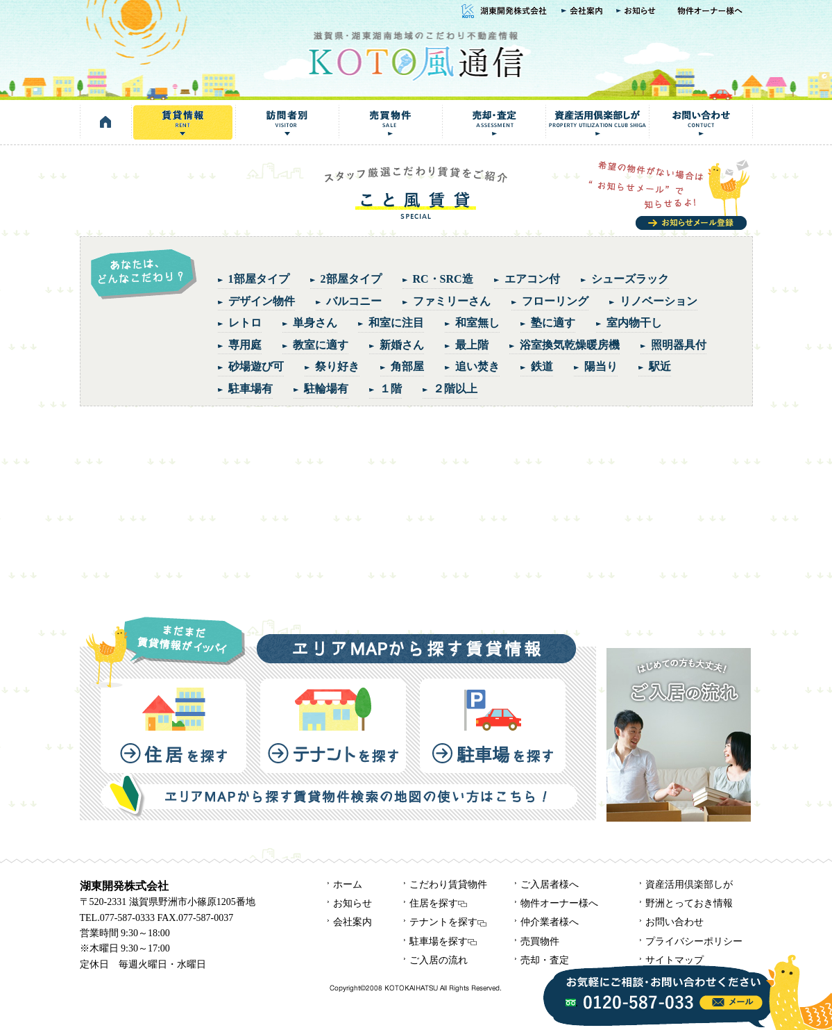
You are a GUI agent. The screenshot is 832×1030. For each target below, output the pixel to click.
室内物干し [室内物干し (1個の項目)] (634, 323)
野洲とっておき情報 (689, 903)
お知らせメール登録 (670, 194)
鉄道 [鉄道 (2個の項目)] (542, 366)
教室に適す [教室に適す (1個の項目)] (320, 345)
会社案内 (582, 11)
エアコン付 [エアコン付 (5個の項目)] (532, 279)
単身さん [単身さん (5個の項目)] (315, 323)
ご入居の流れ (438, 960)
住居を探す (173, 726)
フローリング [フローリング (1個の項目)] (555, 301)
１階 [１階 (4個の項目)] (391, 388)
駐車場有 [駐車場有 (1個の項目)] (250, 388)
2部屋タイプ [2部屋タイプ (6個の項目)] (351, 279)
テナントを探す (333, 726)
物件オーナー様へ (711, 11)
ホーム (347, 884)
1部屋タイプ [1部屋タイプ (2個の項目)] (258, 279)
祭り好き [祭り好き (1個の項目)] (337, 366)
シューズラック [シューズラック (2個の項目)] (630, 279)
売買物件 (390, 122)
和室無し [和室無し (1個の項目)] (477, 323)
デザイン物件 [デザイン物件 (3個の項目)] (261, 301)
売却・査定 (493, 122)
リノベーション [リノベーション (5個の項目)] (658, 301)
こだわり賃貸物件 (448, 884)
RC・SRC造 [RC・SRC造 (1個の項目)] (443, 279)
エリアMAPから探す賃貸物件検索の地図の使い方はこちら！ (339, 795)
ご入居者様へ (549, 884)
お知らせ (638, 11)
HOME (106, 122)
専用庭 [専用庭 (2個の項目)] (245, 345)
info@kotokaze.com (731, 1002)
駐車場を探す (493, 726)
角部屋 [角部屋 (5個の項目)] (407, 366)
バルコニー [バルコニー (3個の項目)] (354, 301)
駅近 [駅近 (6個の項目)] (660, 366)
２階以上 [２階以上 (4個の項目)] (455, 388)
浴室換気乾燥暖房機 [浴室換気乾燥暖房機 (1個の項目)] (570, 345)
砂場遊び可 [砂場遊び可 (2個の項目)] (256, 366)
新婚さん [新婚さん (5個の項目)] (402, 345)
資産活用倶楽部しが (597, 122)
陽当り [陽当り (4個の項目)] (601, 366)
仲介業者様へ (549, 922)
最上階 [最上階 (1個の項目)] (472, 345)
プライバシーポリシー (693, 941)
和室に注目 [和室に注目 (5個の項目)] (396, 323)
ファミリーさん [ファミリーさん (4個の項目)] (452, 301)
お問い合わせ (701, 122)
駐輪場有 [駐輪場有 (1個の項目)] (326, 388)
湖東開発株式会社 (502, 11)
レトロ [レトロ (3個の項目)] (245, 323)
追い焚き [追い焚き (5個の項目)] (477, 366)
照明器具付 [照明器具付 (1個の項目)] (678, 345)
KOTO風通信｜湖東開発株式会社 (416, 54)
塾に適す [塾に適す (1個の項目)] (553, 323)
